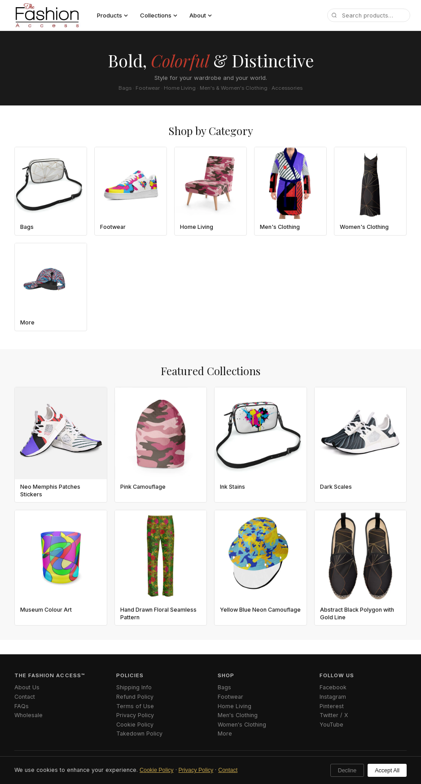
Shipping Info (134, 687)
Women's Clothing (242, 724)
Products (112, 15)
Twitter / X (334, 715)
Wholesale (28, 715)
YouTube (331, 724)
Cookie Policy (157, 770)
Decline (347, 770)
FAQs (21, 706)
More (225, 733)
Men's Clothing (238, 715)
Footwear (230, 696)
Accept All (387, 770)
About (200, 15)
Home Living (234, 706)
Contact (227, 770)
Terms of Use (135, 706)
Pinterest (332, 706)
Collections (158, 15)
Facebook (333, 687)
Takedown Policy (139, 733)
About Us (26, 687)
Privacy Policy (196, 770)
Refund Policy (134, 696)
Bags (224, 687)
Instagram (333, 696)
